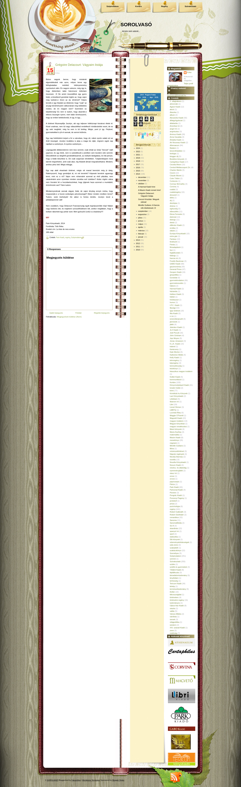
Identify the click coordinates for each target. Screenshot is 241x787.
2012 (138, 243)
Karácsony (174, 349)
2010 (138, 250)
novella (173, 460)
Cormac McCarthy (177, 184)
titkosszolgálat (175, 595)
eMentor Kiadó (176, 225)
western (173, 625)
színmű (173, 559)
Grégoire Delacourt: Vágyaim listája (79, 64)
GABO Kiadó (175, 264)
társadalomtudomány (178, 575)
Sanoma (173, 520)
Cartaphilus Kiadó (177, 162)
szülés (172, 564)
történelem (174, 597)
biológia (173, 154)
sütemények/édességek (179, 542)
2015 (138, 171)
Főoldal (78, 313)
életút (172, 223)
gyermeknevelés (176, 283)
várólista (173, 617)
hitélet (172, 297)
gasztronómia (175, 267)
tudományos (175, 603)
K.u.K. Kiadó (175, 344)
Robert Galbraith (176, 512)
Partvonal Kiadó (176, 490)
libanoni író (174, 402)
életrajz (173, 220)
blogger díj (174, 156)
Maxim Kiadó (175, 438)
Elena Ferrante (176, 214)
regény (67, 237)
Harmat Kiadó (175, 289)
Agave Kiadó (175, 107)
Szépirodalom (112, 6)
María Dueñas (175, 432)
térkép (172, 586)
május (140, 224)
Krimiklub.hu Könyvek (179, 393)
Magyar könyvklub (177, 424)
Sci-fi (172, 526)
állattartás (174, 123)
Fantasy (173, 239)
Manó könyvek (176, 429)
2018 (138, 161)
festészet (173, 242)
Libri (171, 404)
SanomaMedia (176, 523)
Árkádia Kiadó (175, 140)
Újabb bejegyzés (56, 313)
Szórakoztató (190, 6)
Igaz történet (175, 311)
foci (171, 250)
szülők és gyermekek (178, 567)
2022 (138, 152)
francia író (174, 258)
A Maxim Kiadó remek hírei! (149, 190)
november (142, 180)
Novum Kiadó (175, 465)
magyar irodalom (177, 421)
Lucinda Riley (175, 413)
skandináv (174, 528)
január (140, 237)
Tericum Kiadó (176, 584)
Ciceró (172, 173)
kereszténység (176, 366)
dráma (172, 206)
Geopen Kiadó (176, 272)
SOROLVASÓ (136, 24)
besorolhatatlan (176, 151)
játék (172, 324)
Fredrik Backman (177, 261)
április (140, 227)
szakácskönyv (175, 550)
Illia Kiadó (174, 313)
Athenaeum (174, 145)
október (141, 184)
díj (171, 200)
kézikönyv (174, 369)
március (141, 231)
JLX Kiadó (174, 330)
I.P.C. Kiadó (174, 305)
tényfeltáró (174, 578)
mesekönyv (174, 440)
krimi (172, 391)
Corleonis (173, 181)
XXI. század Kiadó (177, 628)
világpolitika (174, 622)
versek (172, 619)
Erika (189, 72)
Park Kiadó (60, 237)
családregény (175, 192)
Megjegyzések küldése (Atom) (69, 317)
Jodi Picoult (174, 333)
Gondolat (173, 278)
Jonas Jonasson (176, 341)
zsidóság (173, 633)
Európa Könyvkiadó (178, 234)
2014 (138, 174)
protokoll (173, 501)
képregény (174, 363)
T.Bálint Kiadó (175, 570)
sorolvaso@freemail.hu (176, 95)
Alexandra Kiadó (176, 118)
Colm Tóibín (175, 178)
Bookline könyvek (177, 159)
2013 (138, 240)
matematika (174, 435)
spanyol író (174, 531)
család (172, 189)
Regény (164, 6)
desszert (173, 195)
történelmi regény (177, 600)
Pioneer (173, 493)
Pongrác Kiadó (176, 495)
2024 (138, 148)
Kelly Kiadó (174, 357)
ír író (172, 316)
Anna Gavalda (176, 137)
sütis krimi (174, 545)
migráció (173, 443)
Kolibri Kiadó (175, 377)
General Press (176, 269)
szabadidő (174, 548)
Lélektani (173, 399)
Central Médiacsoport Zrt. (180, 167)
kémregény (174, 360)
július (140, 218)
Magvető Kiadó (176, 418)
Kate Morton (175, 352)
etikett (172, 231)
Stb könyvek (175, 539)
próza (172, 504)
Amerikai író (175, 126)
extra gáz (173, 236)
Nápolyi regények (177, 454)
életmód (173, 217)
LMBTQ (173, 410)
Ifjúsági (173, 308)
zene (172, 630)
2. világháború (175, 101)
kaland (172, 346)
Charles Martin (176, 170)
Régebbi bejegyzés (102, 313)
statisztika (174, 537)
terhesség (174, 581)
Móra (172, 449)
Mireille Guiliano (176, 446)
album (172, 115)
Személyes (174, 553)
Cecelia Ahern (175, 165)
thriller (172, 592)
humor (172, 302)
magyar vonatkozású (178, 426)
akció (172, 109)
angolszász (174, 131)
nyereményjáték (176, 471)
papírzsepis (174, 482)
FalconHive (76, 780)
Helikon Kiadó (175, 294)
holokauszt (174, 300)
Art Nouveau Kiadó (177, 142)
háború (172, 286)
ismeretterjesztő (176, 319)
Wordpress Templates (91, 780)
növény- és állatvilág (178, 468)
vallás (172, 611)
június (140, 221)
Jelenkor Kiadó (176, 327)
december (142, 177)
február (141, 234)
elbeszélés (174, 211)
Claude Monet (175, 176)
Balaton (173, 148)
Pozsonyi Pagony (177, 498)
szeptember (143, 211)
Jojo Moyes (174, 338)
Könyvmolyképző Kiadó (179, 385)
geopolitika (174, 275)
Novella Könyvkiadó (178, 462)
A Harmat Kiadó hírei (146, 187)
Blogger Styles (118, 780)
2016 (138, 168)
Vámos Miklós (175, 614)
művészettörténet (177, 451)
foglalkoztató (175, 253)
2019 (138, 158)
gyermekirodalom (177, 280)
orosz (172, 476)
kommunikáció (176, 380)
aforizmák (174, 104)
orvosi (172, 479)
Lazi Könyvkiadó (176, 396)
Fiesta (172, 245)
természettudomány (178, 589)
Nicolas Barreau (176, 457)
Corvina (173, 187)
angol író (173, 129)
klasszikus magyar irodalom (181, 371)
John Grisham (175, 335)
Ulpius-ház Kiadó (177, 606)
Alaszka (173, 112)
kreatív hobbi (175, 388)
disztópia (173, 203)
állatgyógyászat (176, 120)
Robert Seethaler (177, 515)
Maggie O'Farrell (176, 415)
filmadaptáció (175, 247)
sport (172, 534)
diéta (172, 198)
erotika (172, 228)
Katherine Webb (176, 355)
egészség (174, 209)
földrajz (173, 256)
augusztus (142, 214)
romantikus (174, 517)
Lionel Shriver (175, 407)
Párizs (172, 484)
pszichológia (175, 506)
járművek (173, 322)
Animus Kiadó (175, 134)
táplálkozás (174, 572)
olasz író (173, 473)
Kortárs (138, 6)
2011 (138, 247)
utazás (172, 608)
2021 (138, 155)
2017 (138, 164)
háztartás (173, 291)
